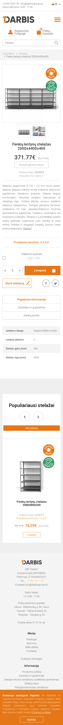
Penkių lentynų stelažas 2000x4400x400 (27, 56)
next (38, 417)
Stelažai (23, 53)
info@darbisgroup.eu (36, 584)
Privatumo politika (31, 671)
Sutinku (31, 719)
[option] (32, 492)
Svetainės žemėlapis (31, 658)
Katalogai (32, 639)
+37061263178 (35, 580)
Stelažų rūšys (32, 683)
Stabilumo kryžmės (31, 254)
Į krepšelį (31, 535)
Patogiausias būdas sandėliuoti (31, 687)
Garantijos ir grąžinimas (31, 675)
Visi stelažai (31, 428)
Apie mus (31, 643)
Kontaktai (32, 651)
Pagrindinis (8, 53)
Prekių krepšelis (46, 32)
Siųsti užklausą (14, 283)
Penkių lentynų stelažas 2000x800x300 (32, 503)
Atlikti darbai (31, 647)
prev (25, 417)
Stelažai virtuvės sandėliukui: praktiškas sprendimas (31, 679)
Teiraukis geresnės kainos (31, 165)
